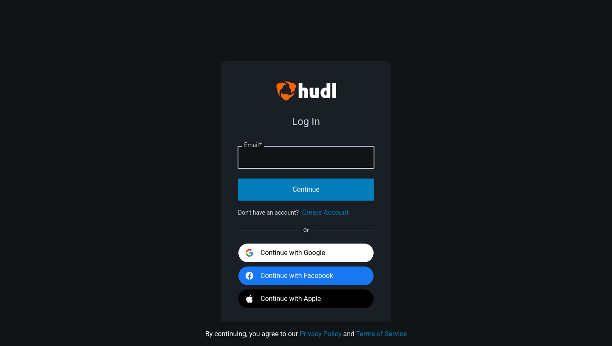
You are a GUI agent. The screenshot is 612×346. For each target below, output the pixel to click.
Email (253, 145)
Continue (306, 189)
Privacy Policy (321, 334)
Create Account (325, 212)
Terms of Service (381, 334)
